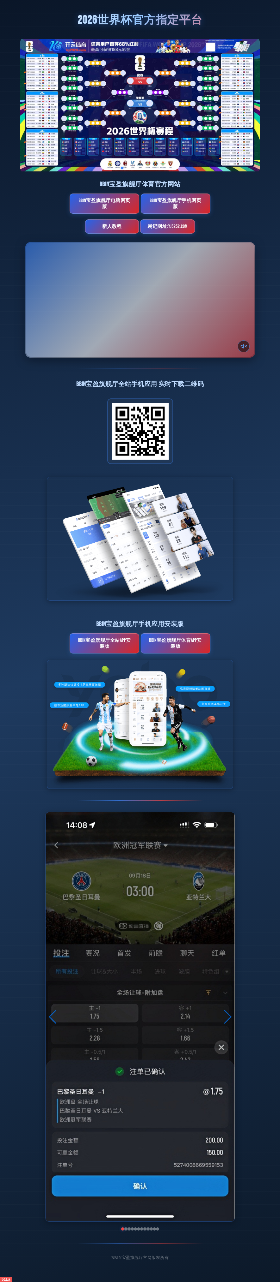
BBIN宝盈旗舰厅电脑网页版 (104, 204)
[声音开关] (244, 346)
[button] (53, 1017)
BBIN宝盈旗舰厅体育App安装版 (175, 643)
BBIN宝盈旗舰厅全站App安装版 (104, 643)
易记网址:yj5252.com (167, 227)
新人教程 (112, 227)
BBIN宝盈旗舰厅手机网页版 (175, 204)
